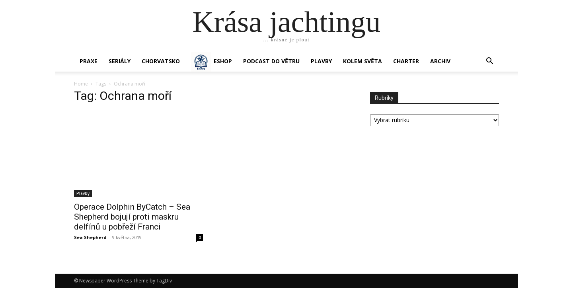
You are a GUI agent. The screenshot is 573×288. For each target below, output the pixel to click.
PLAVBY (321, 61)
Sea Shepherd (90, 237)
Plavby (83, 193)
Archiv (440, 61)
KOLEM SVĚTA (362, 61)
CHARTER (406, 61)
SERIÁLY (120, 61)
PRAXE (88, 61)
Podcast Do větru (271, 61)
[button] (489, 62)
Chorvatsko (161, 61)
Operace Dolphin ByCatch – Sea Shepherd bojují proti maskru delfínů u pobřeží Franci (132, 217)
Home (81, 83)
